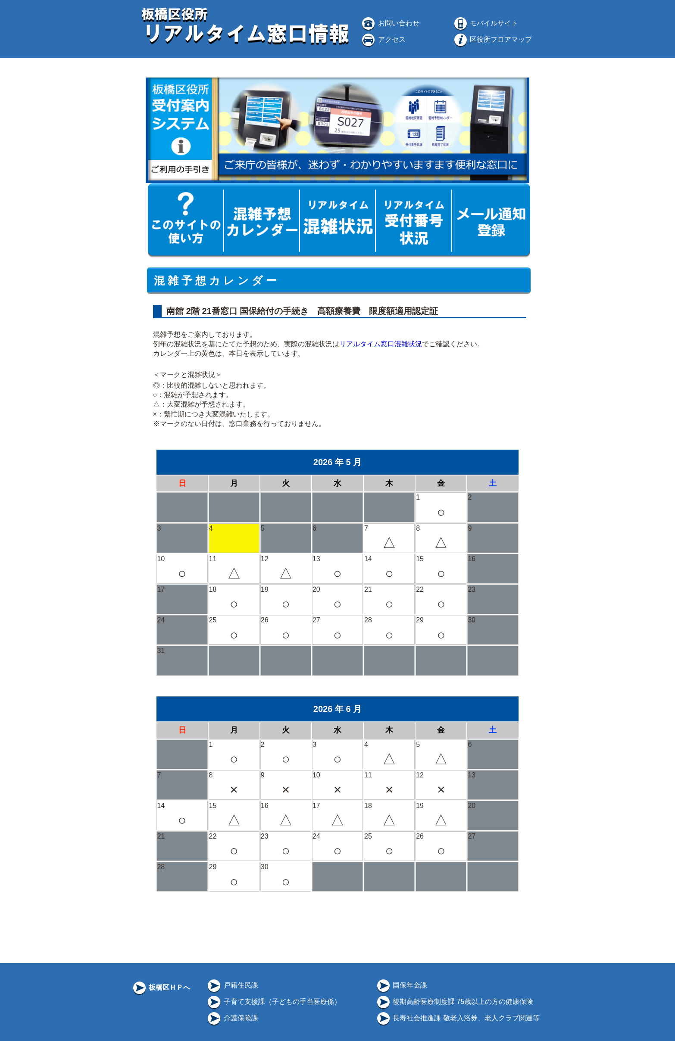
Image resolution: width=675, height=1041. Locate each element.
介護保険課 (232, 1018)
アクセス (382, 39)
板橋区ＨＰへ (160, 987)
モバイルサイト (485, 23)
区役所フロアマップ (492, 39)
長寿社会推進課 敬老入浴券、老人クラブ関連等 (457, 1018)
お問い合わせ (389, 23)
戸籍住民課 (232, 985)
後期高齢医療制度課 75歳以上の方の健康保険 (454, 1001)
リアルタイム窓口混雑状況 (380, 344)
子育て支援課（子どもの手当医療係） (273, 1001)
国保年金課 (401, 985)
